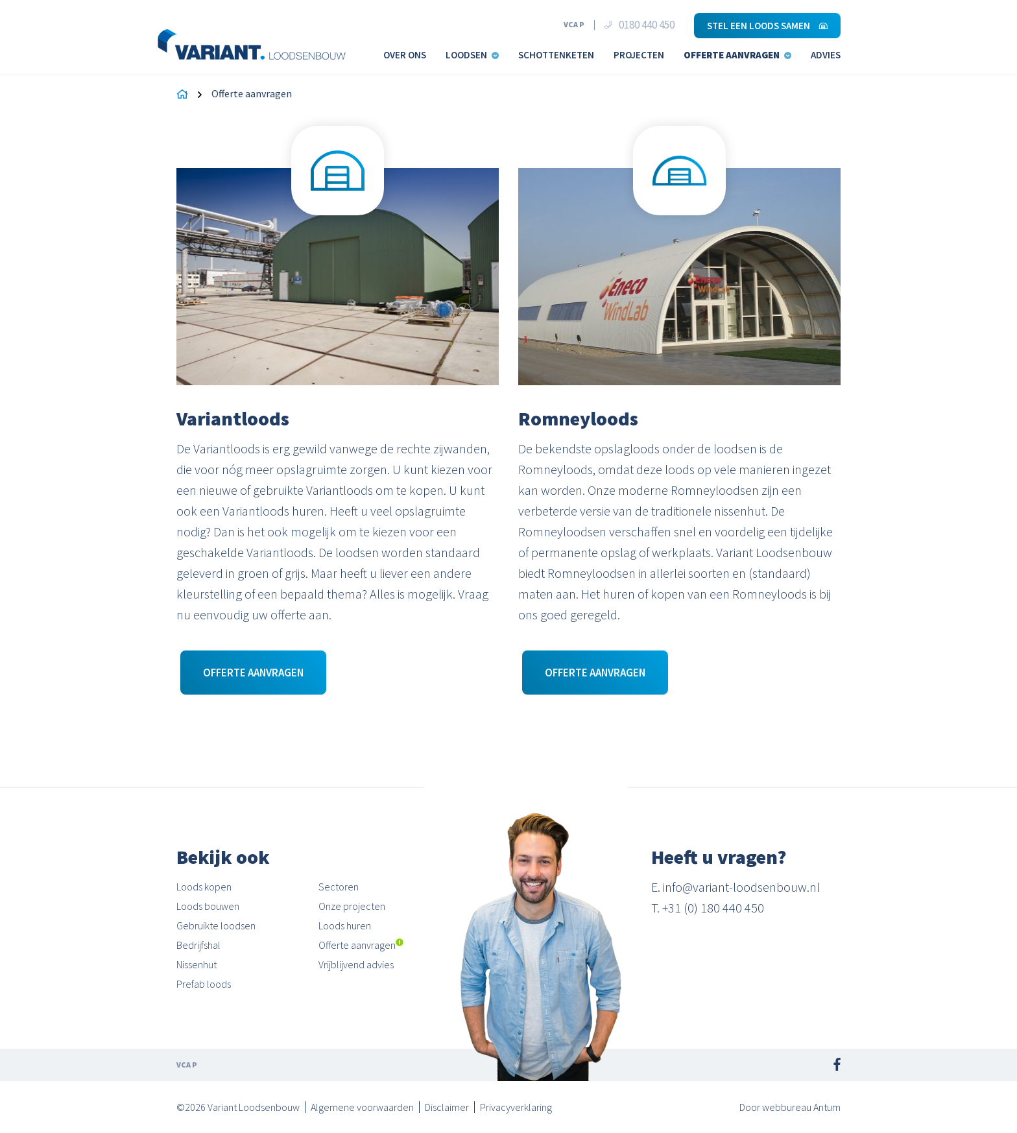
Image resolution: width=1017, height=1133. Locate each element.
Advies (826, 55)
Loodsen (472, 55)
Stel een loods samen (767, 25)
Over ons (404, 55)
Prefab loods (203, 983)
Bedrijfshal (198, 944)
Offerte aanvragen (737, 55)
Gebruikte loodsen (216, 925)
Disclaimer (447, 1107)
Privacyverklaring (516, 1107)
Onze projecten (351, 906)
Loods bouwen (207, 906)
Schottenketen (556, 55)
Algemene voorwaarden (362, 1107)
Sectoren (338, 886)
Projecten (639, 55)
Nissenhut (196, 964)
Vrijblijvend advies (356, 964)
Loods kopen (204, 886)
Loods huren (344, 925)
